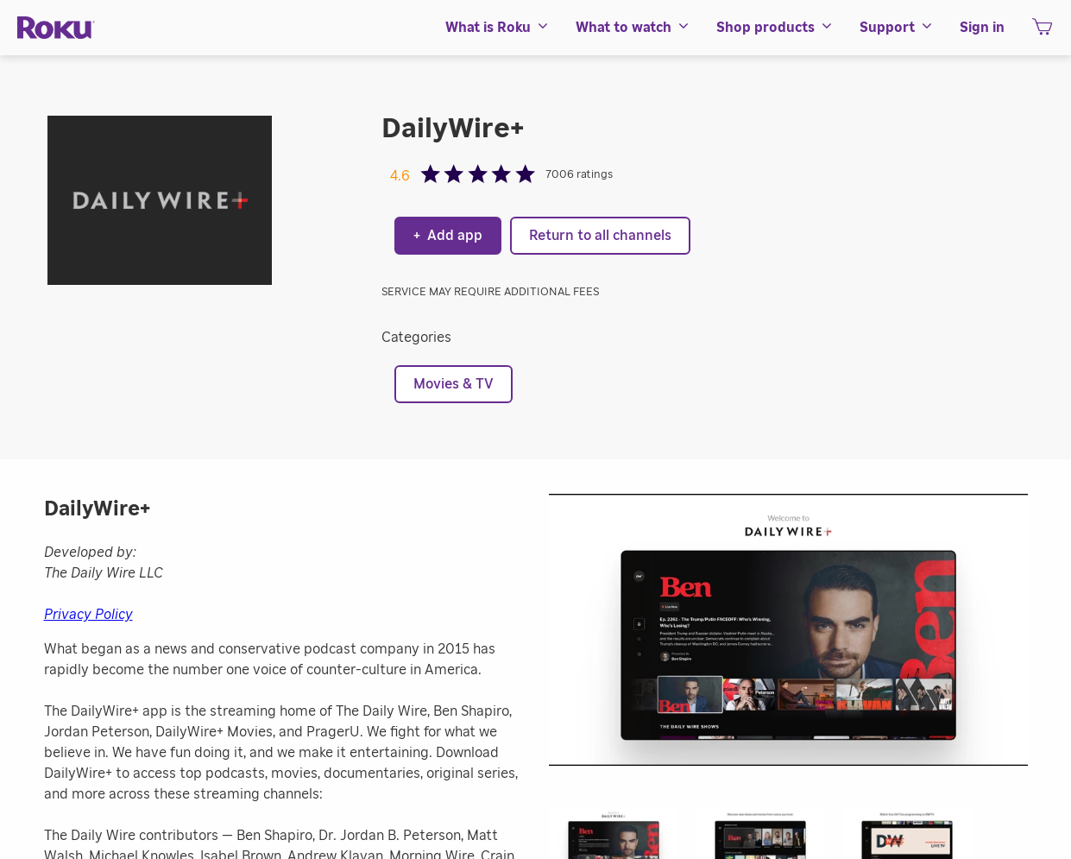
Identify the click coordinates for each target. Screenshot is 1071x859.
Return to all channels (600, 236)
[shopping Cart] (1042, 32)
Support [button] (897, 28)
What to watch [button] (633, 28)
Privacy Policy (88, 615)
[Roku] (56, 28)
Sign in (982, 28)
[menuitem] (497, 27)
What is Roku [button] (497, 28)
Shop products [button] (775, 28)
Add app (447, 236)
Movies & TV (453, 384)
